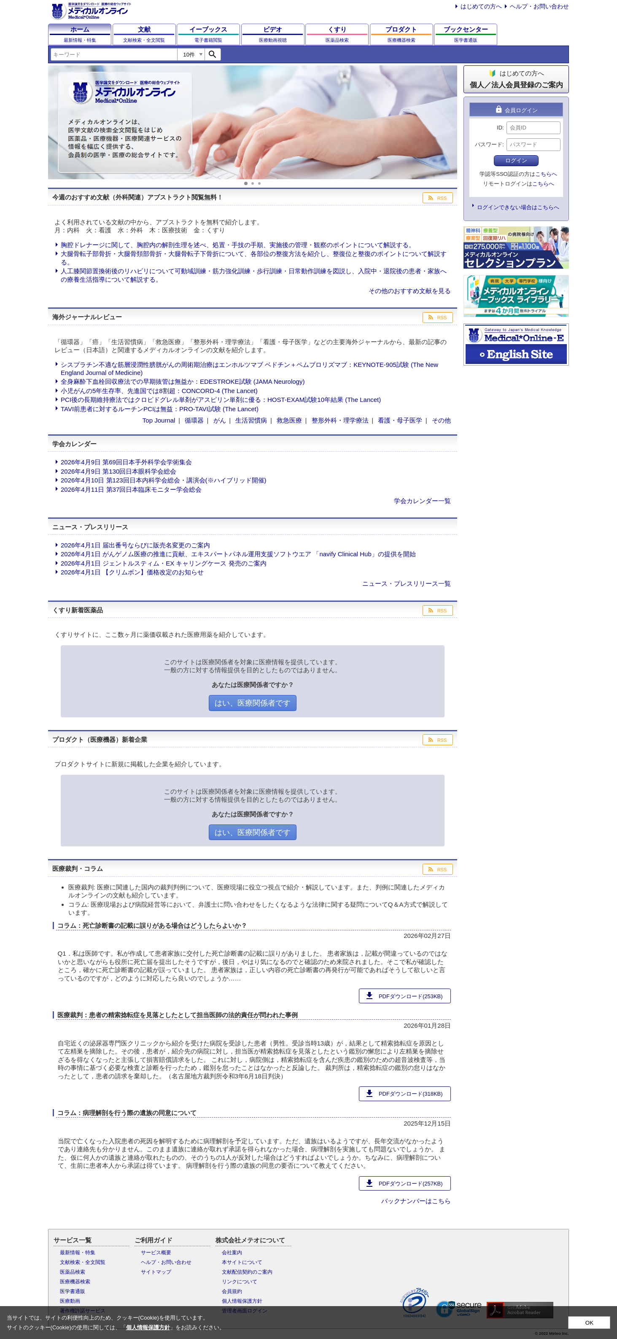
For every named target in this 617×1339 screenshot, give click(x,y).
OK (589, 1323)
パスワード (488, 144)
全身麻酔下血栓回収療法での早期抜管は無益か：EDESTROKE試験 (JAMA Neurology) (182, 381)
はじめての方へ (481, 6)
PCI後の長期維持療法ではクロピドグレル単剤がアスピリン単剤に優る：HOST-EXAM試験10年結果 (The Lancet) (221, 399)
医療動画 (70, 1301)
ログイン (516, 160)
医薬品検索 (72, 1272)
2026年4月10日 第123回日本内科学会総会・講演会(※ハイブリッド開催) (164, 480)
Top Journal (159, 420)
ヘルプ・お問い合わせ (539, 6)
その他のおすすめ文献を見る (410, 290)
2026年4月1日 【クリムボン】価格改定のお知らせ (132, 572)
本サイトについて (242, 1262)
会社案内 (232, 1252)
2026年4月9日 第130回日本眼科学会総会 (118, 471)
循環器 (194, 420)
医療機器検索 (75, 1282)
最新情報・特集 (77, 1252)
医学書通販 (72, 1291)
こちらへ (546, 174)
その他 (441, 420)
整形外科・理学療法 (340, 420)
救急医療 (289, 420)
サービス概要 (156, 1252)
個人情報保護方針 (242, 1301)
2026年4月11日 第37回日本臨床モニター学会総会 (131, 489)
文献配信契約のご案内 (247, 1272)
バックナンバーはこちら (416, 1200)
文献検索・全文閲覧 (82, 1262)
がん (219, 420)
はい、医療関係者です (253, 703)
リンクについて (239, 1282)
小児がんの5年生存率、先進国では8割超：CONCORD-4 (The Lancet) (159, 390)
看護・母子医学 (400, 420)
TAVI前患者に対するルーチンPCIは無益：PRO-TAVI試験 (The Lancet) (160, 408)
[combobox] (114, 54)
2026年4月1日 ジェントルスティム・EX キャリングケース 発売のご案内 (164, 563)
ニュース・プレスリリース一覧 (406, 583)
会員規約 (232, 1291)
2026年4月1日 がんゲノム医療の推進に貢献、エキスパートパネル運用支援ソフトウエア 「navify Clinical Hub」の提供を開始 (238, 554)
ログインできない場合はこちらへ (518, 207)
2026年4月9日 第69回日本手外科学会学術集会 (126, 462)
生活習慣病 (251, 420)
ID (499, 127)
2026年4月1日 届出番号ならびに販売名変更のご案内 (135, 545)
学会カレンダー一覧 (422, 500)
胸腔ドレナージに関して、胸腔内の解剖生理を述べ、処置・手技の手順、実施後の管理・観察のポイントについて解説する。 (238, 244)
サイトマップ (156, 1272)
